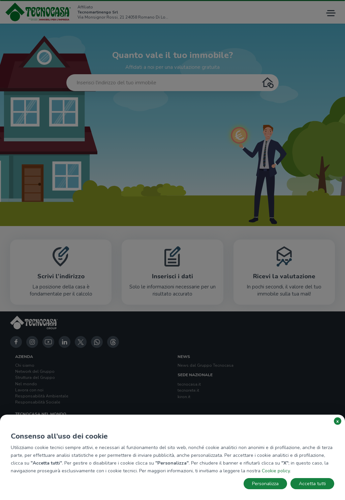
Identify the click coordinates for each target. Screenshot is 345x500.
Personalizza (265, 483)
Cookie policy (276, 471)
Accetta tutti (312, 483)
